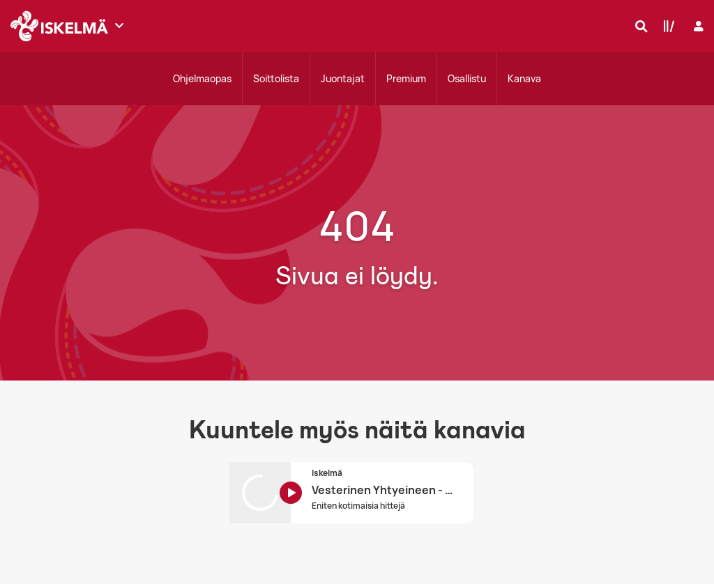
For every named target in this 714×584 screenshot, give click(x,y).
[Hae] (638, 26)
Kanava (524, 78)
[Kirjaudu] (697, 26)
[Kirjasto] (666, 26)
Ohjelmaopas (202, 78)
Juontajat (343, 78)
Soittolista (276, 78)
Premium (406, 78)
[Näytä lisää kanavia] (119, 25)
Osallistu (467, 78)
